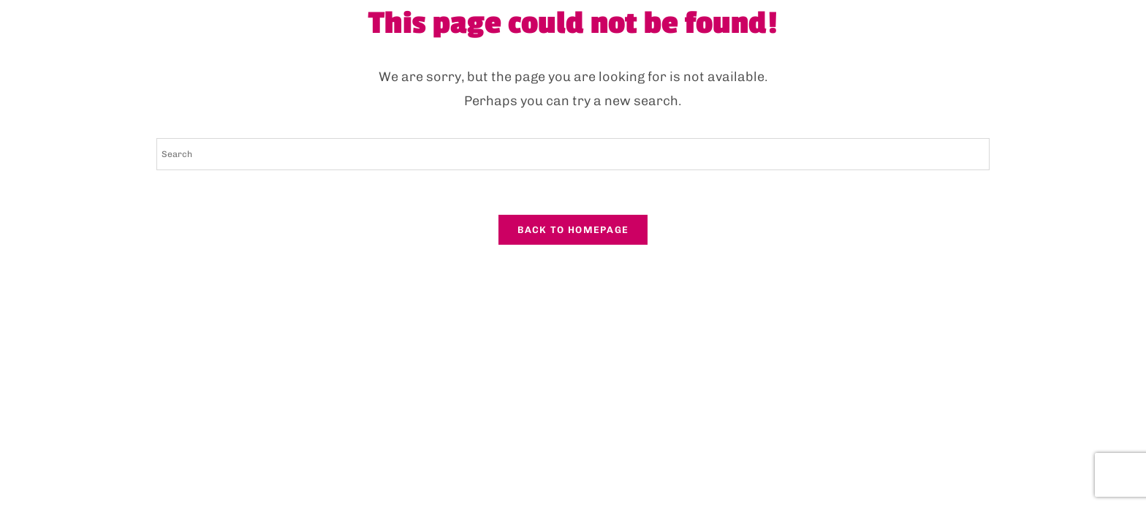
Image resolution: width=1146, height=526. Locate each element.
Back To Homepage (573, 229)
